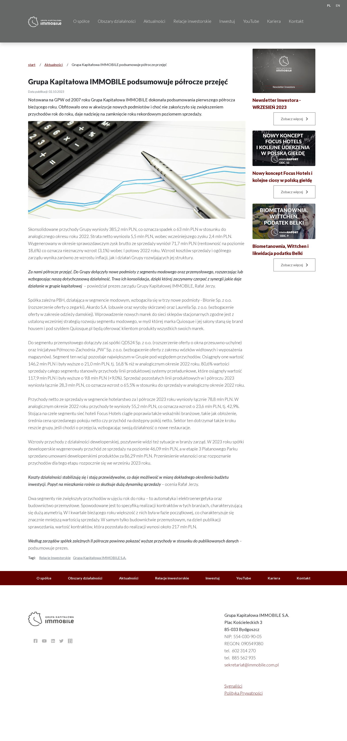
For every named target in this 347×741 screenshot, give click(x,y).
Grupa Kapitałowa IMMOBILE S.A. (99, 558)
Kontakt (296, 21)
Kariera (274, 21)
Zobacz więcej (294, 119)
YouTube (251, 21)
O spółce (81, 21)
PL (329, 5)
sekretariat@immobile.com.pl (251, 664)
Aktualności (154, 21)
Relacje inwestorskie (192, 21)
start (31, 64)
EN (338, 5)
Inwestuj (227, 21)
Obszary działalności (117, 21)
